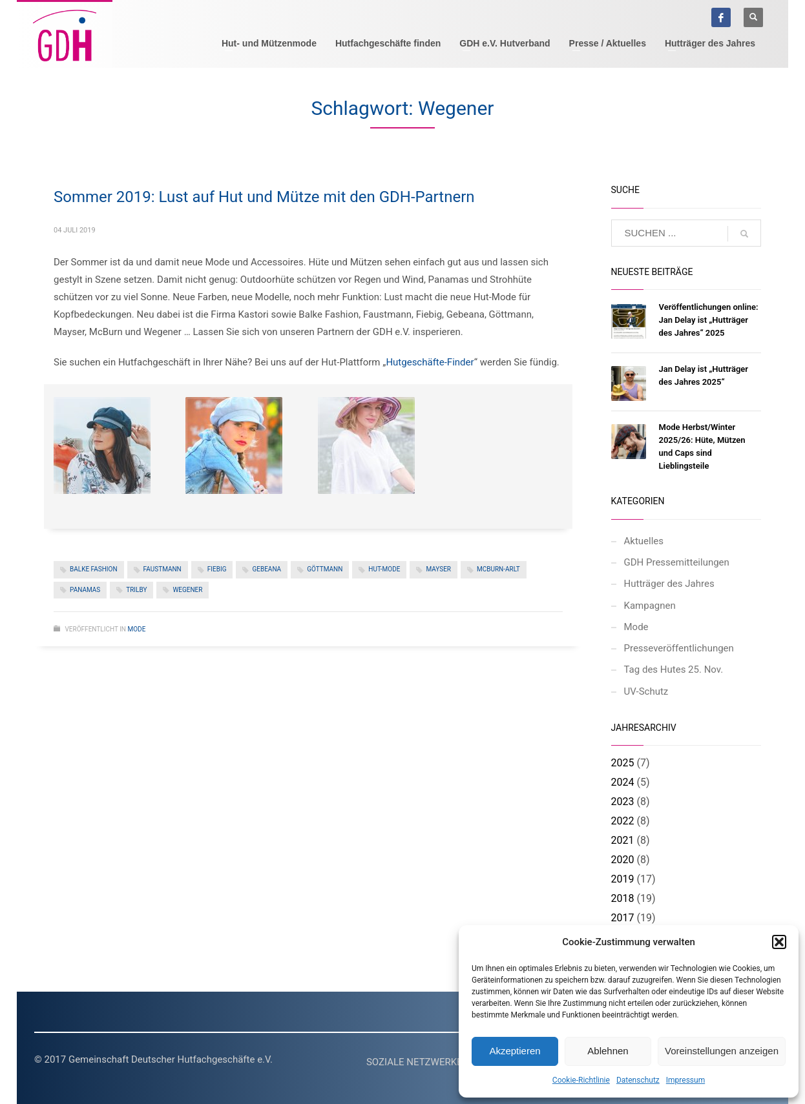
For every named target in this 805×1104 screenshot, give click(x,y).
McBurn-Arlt (498, 569)
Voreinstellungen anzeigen (722, 1050)
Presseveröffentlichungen (679, 648)
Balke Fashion (94, 569)
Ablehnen (607, 1050)
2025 (622, 763)
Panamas (85, 589)
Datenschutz (638, 1080)
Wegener (187, 589)
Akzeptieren (514, 1050)
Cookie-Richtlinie (581, 1080)
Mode (136, 629)
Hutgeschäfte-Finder (430, 362)
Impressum (685, 1080)
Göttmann (324, 569)
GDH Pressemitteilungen (676, 562)
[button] (779, 941)
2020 (622, 860)
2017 (622, 918)
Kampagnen (650, 605)
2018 (622, 898)
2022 (622, 821)
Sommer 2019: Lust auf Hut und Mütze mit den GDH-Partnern (264, 197)
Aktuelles (644, 541)
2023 (622, 801)
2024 (622, 782)
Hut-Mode (384, 569)
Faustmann (162, 569)
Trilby (136, 589)
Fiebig (217, 569)
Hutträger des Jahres (669, 583)
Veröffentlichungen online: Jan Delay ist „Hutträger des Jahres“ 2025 (708, 320)
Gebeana (266, 569)
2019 (622, 879)
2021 (622, 840)
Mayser (438, 569)
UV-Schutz (646, 691)
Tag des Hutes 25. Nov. (674, 669)
